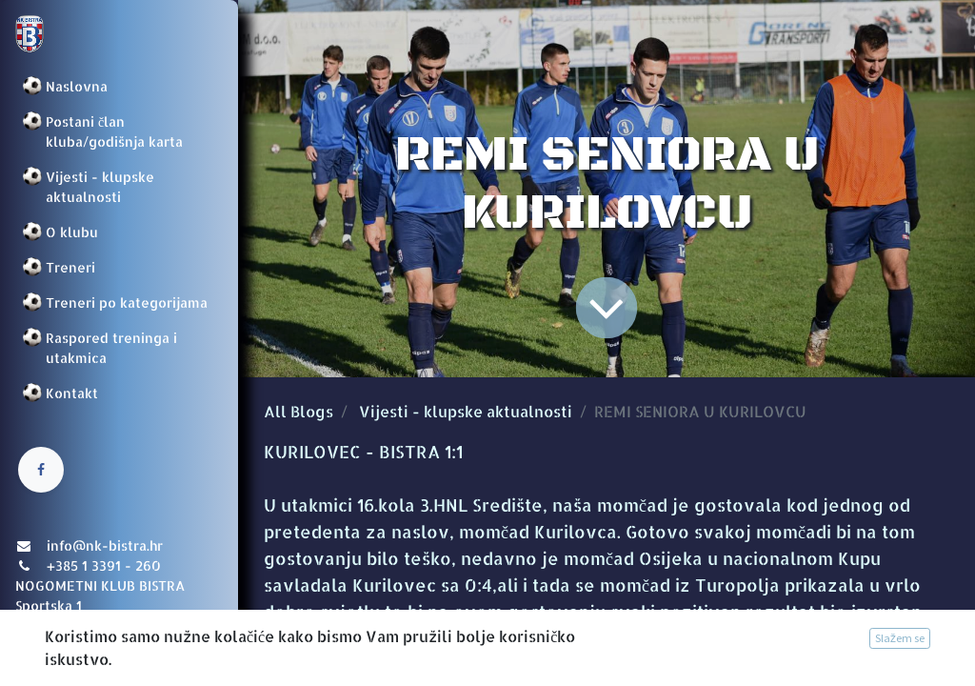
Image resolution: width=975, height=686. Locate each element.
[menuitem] (119, 86)
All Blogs (298, 411)
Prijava (43, 652)
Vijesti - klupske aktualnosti (465, 411)
